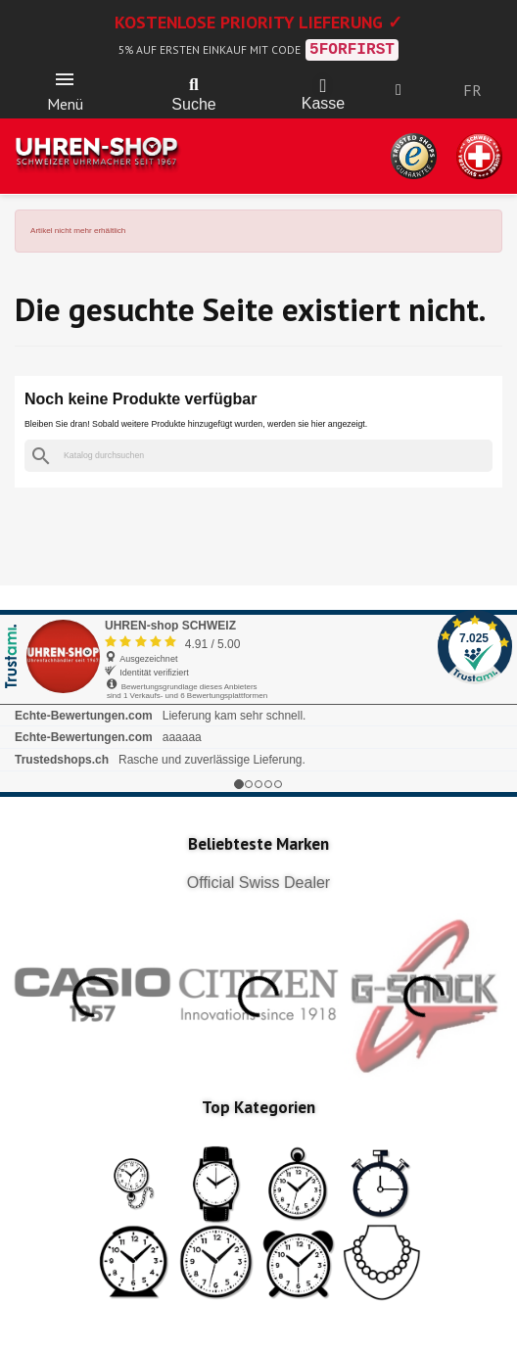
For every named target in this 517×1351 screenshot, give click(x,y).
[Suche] (258, 456)
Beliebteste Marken (258, 844)
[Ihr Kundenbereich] (398, 90)
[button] (194, 85)
